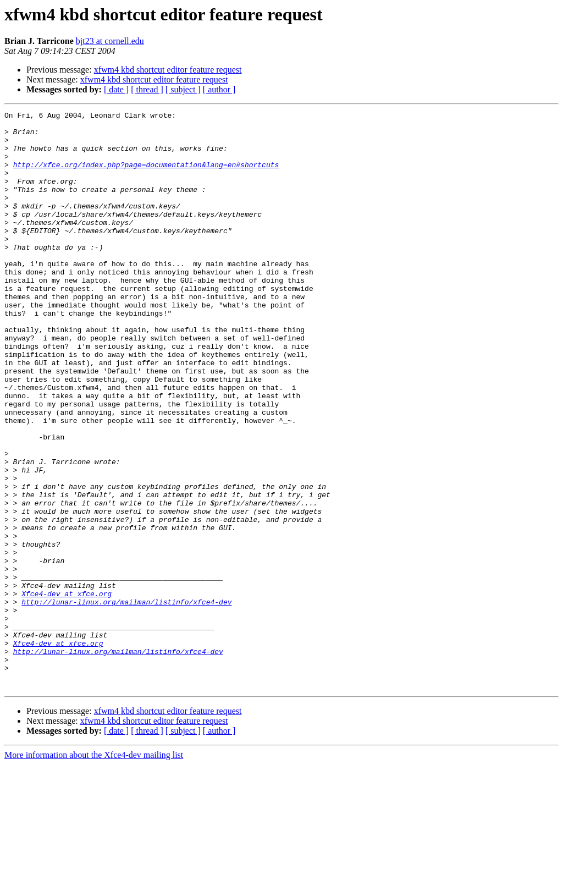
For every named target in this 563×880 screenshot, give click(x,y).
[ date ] (116, 89)
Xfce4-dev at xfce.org (66, 691)
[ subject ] (183, 89)
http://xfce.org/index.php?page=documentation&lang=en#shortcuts (146, 176)
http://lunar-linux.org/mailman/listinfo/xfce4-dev (126, 701)
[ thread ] (147, 89)
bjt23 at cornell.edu (110, 41)
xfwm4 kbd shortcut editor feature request (168, 69)
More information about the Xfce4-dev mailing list (93, 870)
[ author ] (219, 89)
